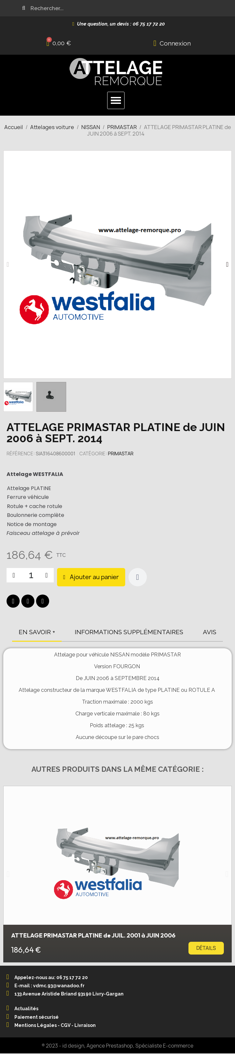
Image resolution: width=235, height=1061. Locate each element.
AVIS (209, 631)
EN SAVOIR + (37, 631)
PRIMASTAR (120, 453)
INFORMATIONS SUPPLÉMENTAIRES (129, 631)
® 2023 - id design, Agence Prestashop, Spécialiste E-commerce (117, 1045)
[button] (8, 264)
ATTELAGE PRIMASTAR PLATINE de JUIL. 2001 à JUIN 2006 (93, 935)
